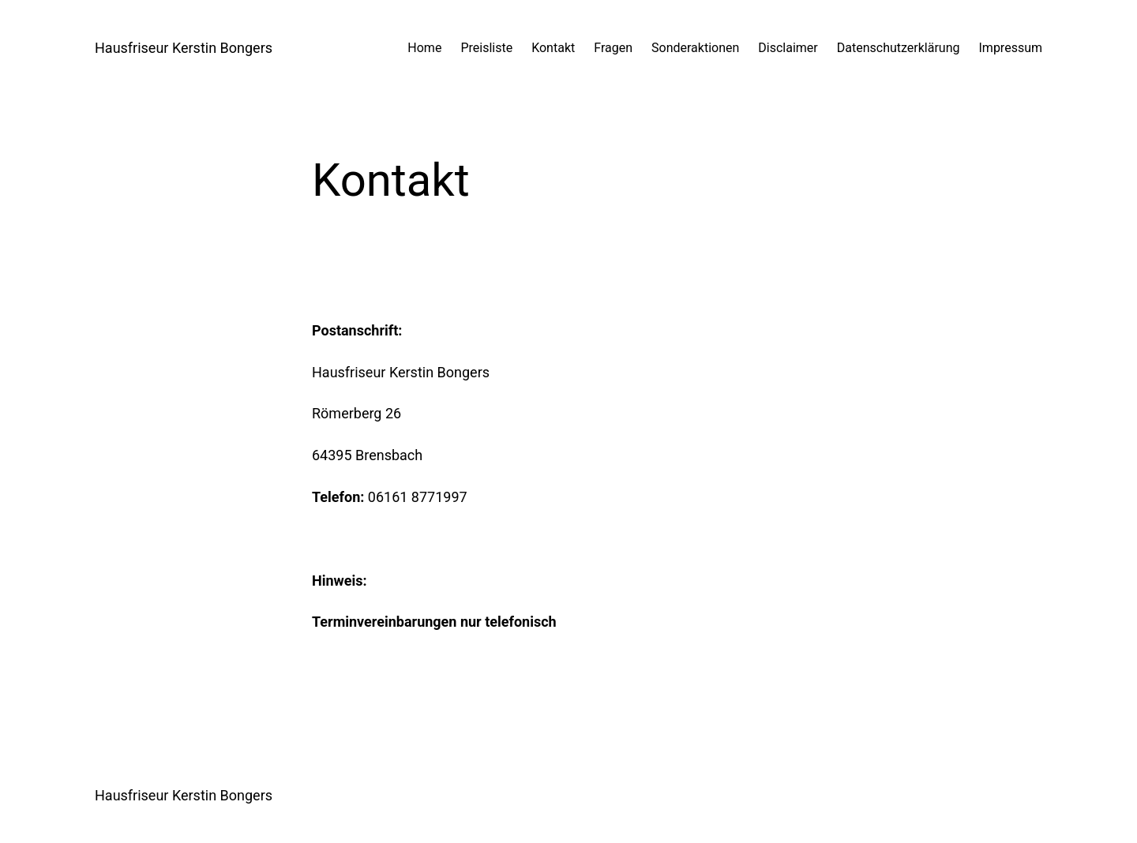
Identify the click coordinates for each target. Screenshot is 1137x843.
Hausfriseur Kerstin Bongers (183, 47)
